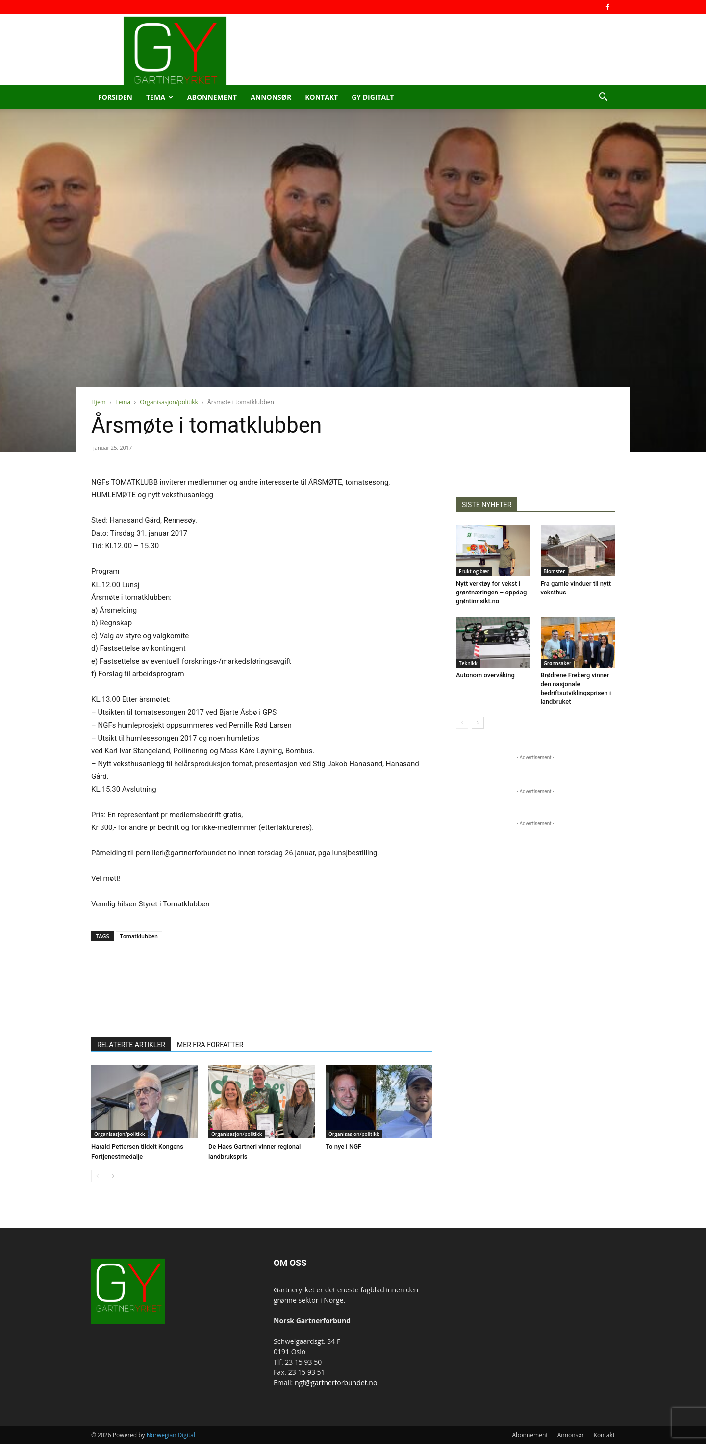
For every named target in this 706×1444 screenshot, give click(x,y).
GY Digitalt (373, 97)
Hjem (98, 402)
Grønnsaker (558, 663)
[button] (603, 98)
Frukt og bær (474, 571)
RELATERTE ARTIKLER (131, 1045)
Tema (159, 97)
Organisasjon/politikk (169, 402)
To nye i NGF (343, 1146)
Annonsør (271, 97)
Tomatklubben (139, 936)
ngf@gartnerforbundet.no (336, 1382)
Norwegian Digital (171, 1435)
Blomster (554, 571)
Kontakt (321, 97)
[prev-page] (97, 1176)
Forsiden (115, 97)
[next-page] (113, 1176)
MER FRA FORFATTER (210, 1045)
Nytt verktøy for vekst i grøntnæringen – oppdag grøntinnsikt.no (491, 592)
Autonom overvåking (485, 675)
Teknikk (468, 663)
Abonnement (212, 97)
